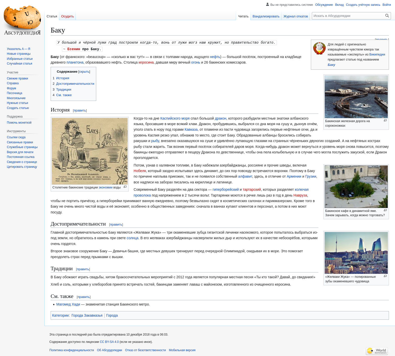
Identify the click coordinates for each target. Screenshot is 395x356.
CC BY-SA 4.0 (109, 341)
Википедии (377, 54)
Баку (331, 65)
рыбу (155, 140)
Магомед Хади (68, 304)
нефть (215, 56)
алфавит (245, 176)
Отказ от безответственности (145, 349)
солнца (132, 237)
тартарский (252, 189)
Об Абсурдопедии (109, 349)
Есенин (74, 48)
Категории (60, 315)
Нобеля (140, 170)
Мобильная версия (182, 349)
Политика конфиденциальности (71, 349)
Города (112, 315)
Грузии (310, 176)
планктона (75, 62)
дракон (220, 118)
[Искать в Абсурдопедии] (351, 15)
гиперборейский (226, 189)
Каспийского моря (175, 118)
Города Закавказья (87, 315)
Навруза (300, 195)
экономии (106, 187)
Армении (294, 176)
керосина (146, 62)
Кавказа (191, 129)
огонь (195, 62)
